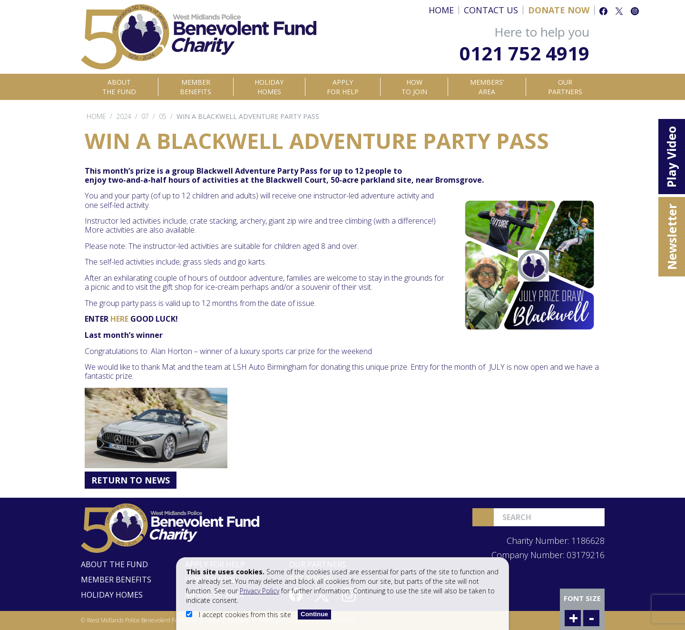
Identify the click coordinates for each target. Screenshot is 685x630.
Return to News (130, 480)
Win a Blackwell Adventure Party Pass (247, 116)
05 (162, 116)
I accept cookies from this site (239, 614)
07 (145, 116)
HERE (119, 319)
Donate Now (558, 10)
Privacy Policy (259, 590)
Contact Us (491, 10)
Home (441, 10)
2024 (123, 116)
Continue (314, 614)
